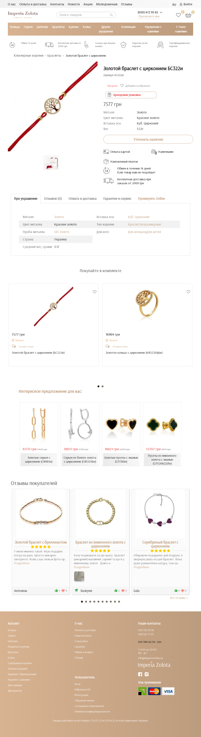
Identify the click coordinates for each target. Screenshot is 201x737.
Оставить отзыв (26, 346)
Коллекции (128, 27)
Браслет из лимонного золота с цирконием (100, 544)
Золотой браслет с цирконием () (38, 352)
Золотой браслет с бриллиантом (41, 542)
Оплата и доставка (33, 4)
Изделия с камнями (19, 679)
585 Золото (61, 232)
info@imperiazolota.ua (150, 658)
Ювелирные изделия (28, 55)
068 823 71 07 (146, 634)
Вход (77, 684)
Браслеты (58, 27)
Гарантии (80, 646)
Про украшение (25, 198)
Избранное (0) (82, 689)
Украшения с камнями (153, 29)
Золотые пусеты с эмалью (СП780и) (121, 459)
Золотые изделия (17, 668)
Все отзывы (179, 598)
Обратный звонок (84, 700)
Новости (74, 4)
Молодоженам (106, 4)
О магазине (81, 641)
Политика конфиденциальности (92, 711)
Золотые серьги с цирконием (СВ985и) (38, 459)
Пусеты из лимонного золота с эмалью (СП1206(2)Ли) (162, 459)
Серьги (28, 27)
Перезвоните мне (149, 16)
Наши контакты (83, 635)
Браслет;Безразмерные (144, 224)
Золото (59, 217)
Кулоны (74, 27)
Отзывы (126, 4)
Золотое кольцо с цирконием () (134, 352)
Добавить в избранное (136, 85)
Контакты (57, 4)
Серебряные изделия (20, 663)
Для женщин (137, 232)
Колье (87, 27)
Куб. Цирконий (138, 217)
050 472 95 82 (146, 630)
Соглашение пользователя (89, 706)
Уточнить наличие (148, 139)
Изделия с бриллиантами (22, 674)
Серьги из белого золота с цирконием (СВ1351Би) (80, 459)
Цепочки (42, 27)
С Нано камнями (181, 29)
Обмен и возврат (84, 652)
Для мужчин (15, 690)
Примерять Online (151, 198)
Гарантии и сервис (117, 198)
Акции (87, 4)
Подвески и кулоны (18, 646)
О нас (12, 4)
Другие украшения (106, 29)
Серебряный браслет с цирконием (160, 544)
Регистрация (81, 695)
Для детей (154, 232)
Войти (186, 4)
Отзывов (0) (53, 198)
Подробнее (22, 563)
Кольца (15, 27)
